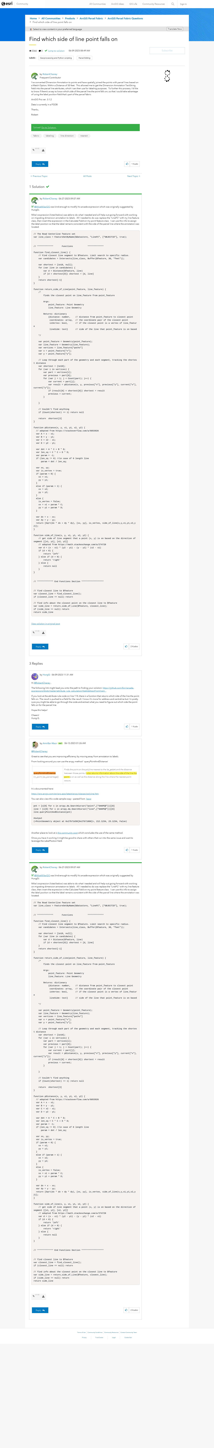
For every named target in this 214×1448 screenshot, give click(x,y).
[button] (127, 164)
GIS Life (133, 4)
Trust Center (99, 1442)
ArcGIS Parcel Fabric (91, 18)
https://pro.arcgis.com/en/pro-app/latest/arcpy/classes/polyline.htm (65, 844)
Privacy (84, 1442)
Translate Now (175, 29)
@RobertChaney (42, 733)
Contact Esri (128, 1442)
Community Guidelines (95, 1436)
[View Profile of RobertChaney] (50, 74)
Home (33, 18)
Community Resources (153, 4)
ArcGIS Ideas (117, 4)
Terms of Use (81, 1436)
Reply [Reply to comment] (38, 697)
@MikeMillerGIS (42, 206)
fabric (36, 135)
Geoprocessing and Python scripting (56, 58)
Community (22, 3)
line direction (67, 135)
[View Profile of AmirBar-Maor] (50, 794)
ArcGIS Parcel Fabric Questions (125, 18)
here (88, 849)
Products (70, 18)
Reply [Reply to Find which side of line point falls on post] (38, 164)
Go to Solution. (48, 127)
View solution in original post (45, 674)
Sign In (183, 4)
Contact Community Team (129, 1436)
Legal (114, 1442)
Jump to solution (56, 50)
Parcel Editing (84, 58)
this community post (68, 886)
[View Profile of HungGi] (46, 725)
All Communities (97, 4)
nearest (84, 135)
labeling (50, 135)
